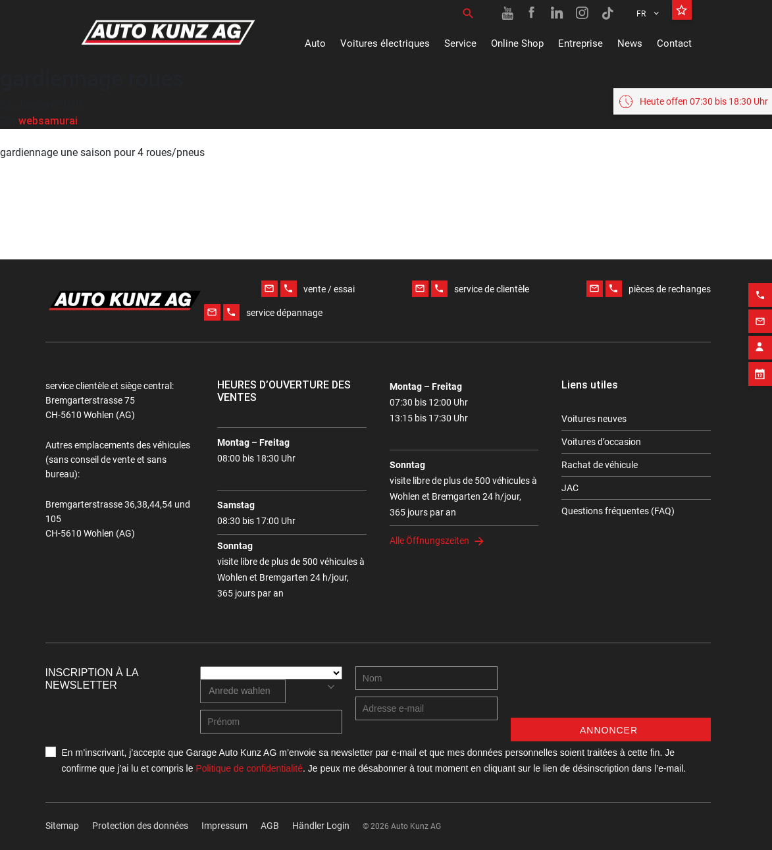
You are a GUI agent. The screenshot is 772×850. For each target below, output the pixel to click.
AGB (270, 825)
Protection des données (140, 825)
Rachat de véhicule (599, 465)
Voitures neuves (594, 418)
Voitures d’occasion (601, 442)
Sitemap (62, 825)
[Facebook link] (532, 13)
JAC (570, 488)
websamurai (48, 120)
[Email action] (760, 316)
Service (460, 43)
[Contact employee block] (760, 342)
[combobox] (242, 691)
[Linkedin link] (557, 13)
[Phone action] (760, 290)
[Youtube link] (507, 13)
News (629, 43)
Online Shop (517, 43)
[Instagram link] (582, 13)
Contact (674, 43)
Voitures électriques (385, 43)
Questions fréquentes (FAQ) (618, 511)
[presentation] (611, 692)
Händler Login (320, 825)
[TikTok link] (607, 13)
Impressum (224, 825)
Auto (315, 43)
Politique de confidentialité (249, 768)
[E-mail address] (426, 708)
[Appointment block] (760, 369)
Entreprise (580, 43)
